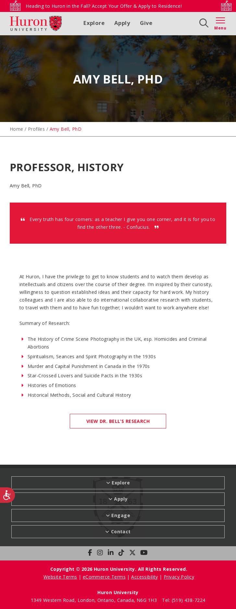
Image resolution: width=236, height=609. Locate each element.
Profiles (36, 129)
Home (16, 129)
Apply (122, 23)
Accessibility (144, 577)
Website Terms (60, 577)
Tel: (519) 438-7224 (183, 600)
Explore (94, 23)
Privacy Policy (179, 577)
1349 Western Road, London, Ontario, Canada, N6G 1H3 (94, 600)
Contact (121, 531)
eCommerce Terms (104, 577)
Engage (120, 515)
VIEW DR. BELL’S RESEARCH (118, 421)
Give (146, 23)
